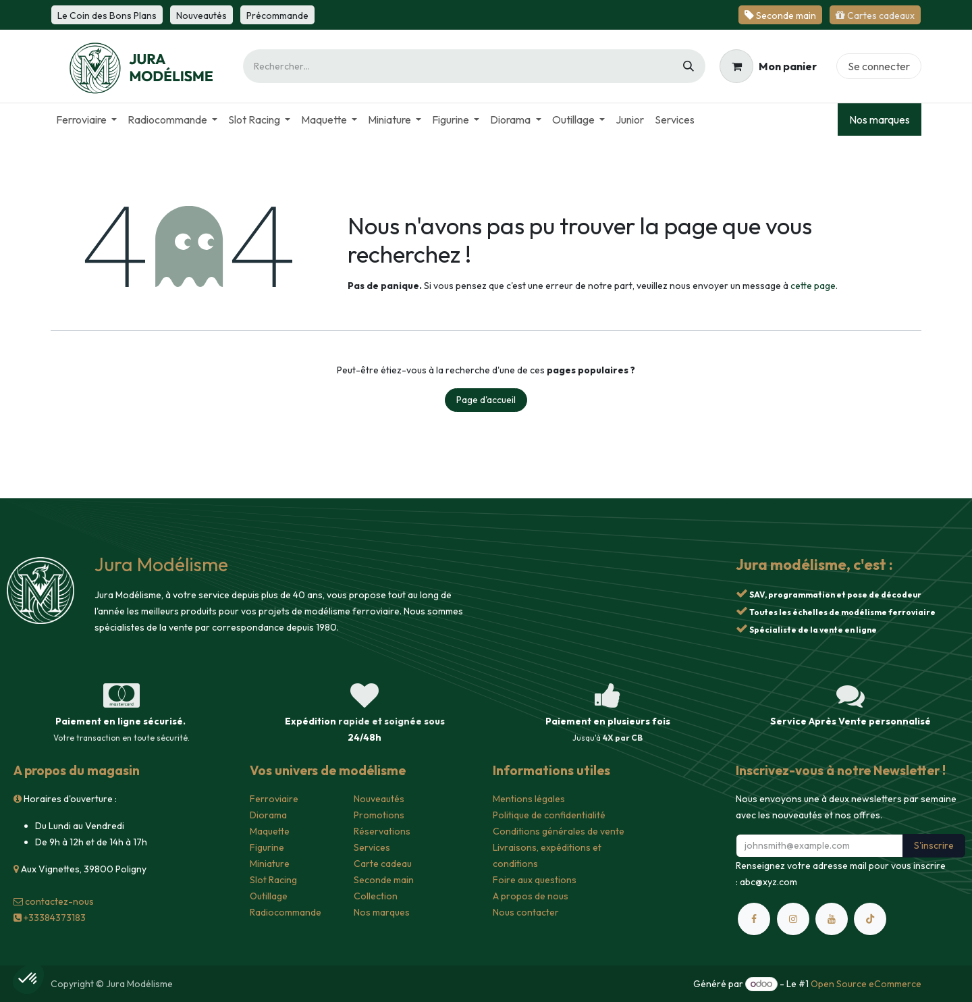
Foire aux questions (534, 880)
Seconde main (384, 880)
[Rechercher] (688, 66)
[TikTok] (870, 919)
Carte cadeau (383, 864)
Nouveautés (379, 799)
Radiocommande (285, 912)
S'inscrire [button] (934, 845)
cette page (813, 286)
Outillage (269, 896)
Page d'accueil (486, 400)
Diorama (268, 815)
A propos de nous (530, 896)
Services (372, 847)
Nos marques (879, 119)
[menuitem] (86, 119)
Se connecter (879, 66)
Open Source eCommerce (866, 984)
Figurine (267, 847)
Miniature (270, 864)
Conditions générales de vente (558, 831)
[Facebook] (754, 919)
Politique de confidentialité (549, 815)
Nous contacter (526, 912)
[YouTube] (831, 919)
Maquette (270, 831)
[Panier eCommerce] (768, 66)
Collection (376, 896)
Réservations (382, 831)
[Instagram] (793, 919)
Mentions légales (529, 799)
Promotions (379, 815)
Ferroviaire (274, 799)
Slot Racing (273, 880)
